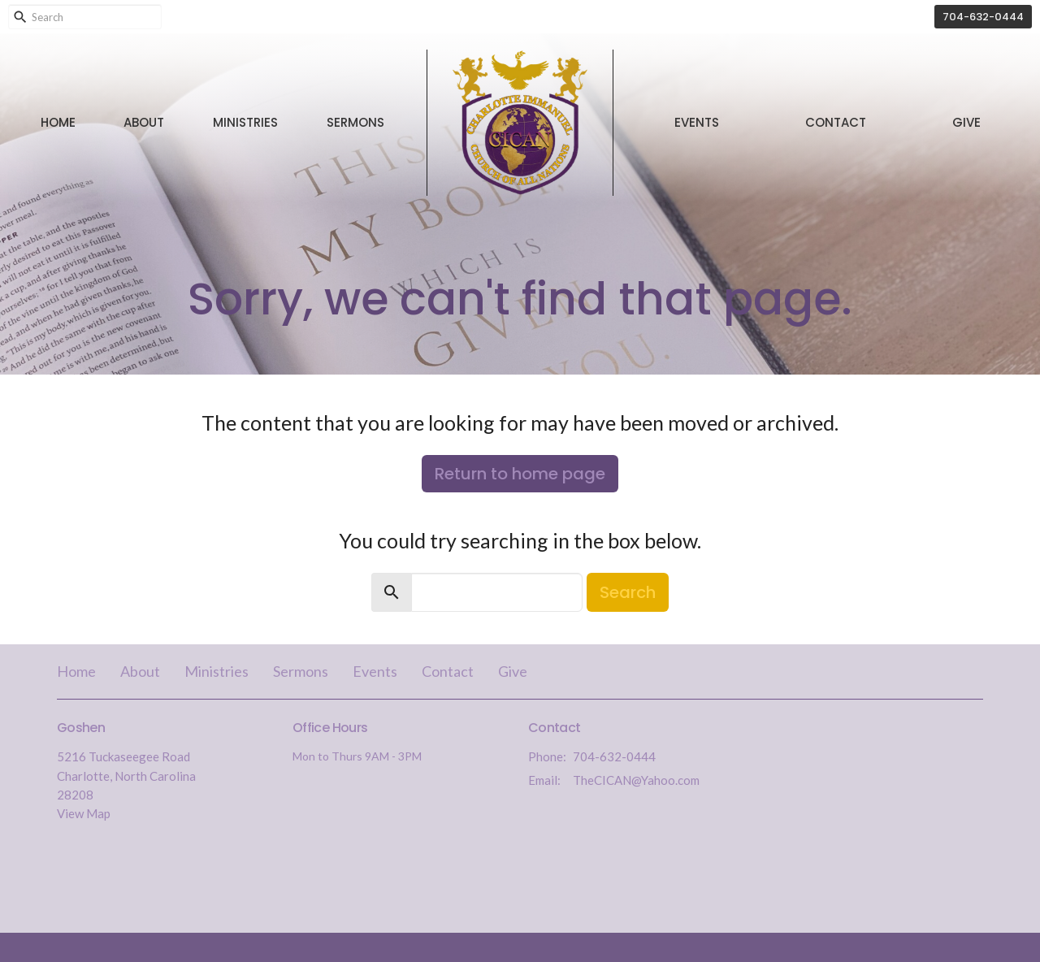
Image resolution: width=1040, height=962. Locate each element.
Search (628, 592)
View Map (83, 813)
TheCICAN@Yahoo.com (636, 780)
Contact (835, 122)
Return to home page (520, 473)
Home (58, 122)
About (144, 122)
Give (966, 122)
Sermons (355, 122)
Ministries (245, 122)
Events (696, 122)
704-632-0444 (983, 16)
